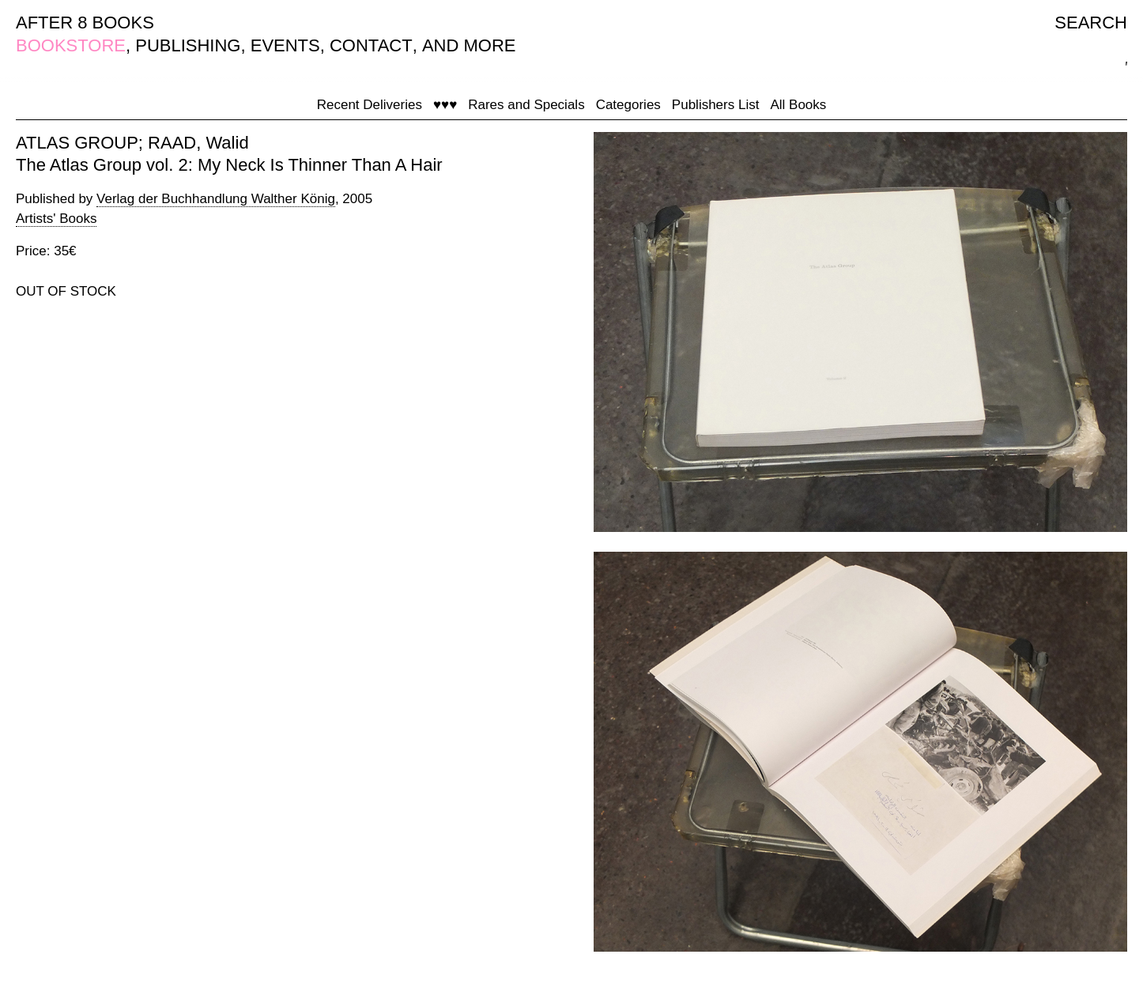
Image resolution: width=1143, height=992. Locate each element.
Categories (628, 104)
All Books (798, 104)
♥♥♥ (445, 104)
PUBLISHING (187, 45)
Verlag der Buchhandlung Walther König (215, 198)
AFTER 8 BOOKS (85, 22)
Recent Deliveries (369, 104)
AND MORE (469, 45)
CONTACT (371, 45)
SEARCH (1090, 22)
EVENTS (285, 45)
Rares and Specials (526, 104)
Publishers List (716, 104)
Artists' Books (56, 218)
